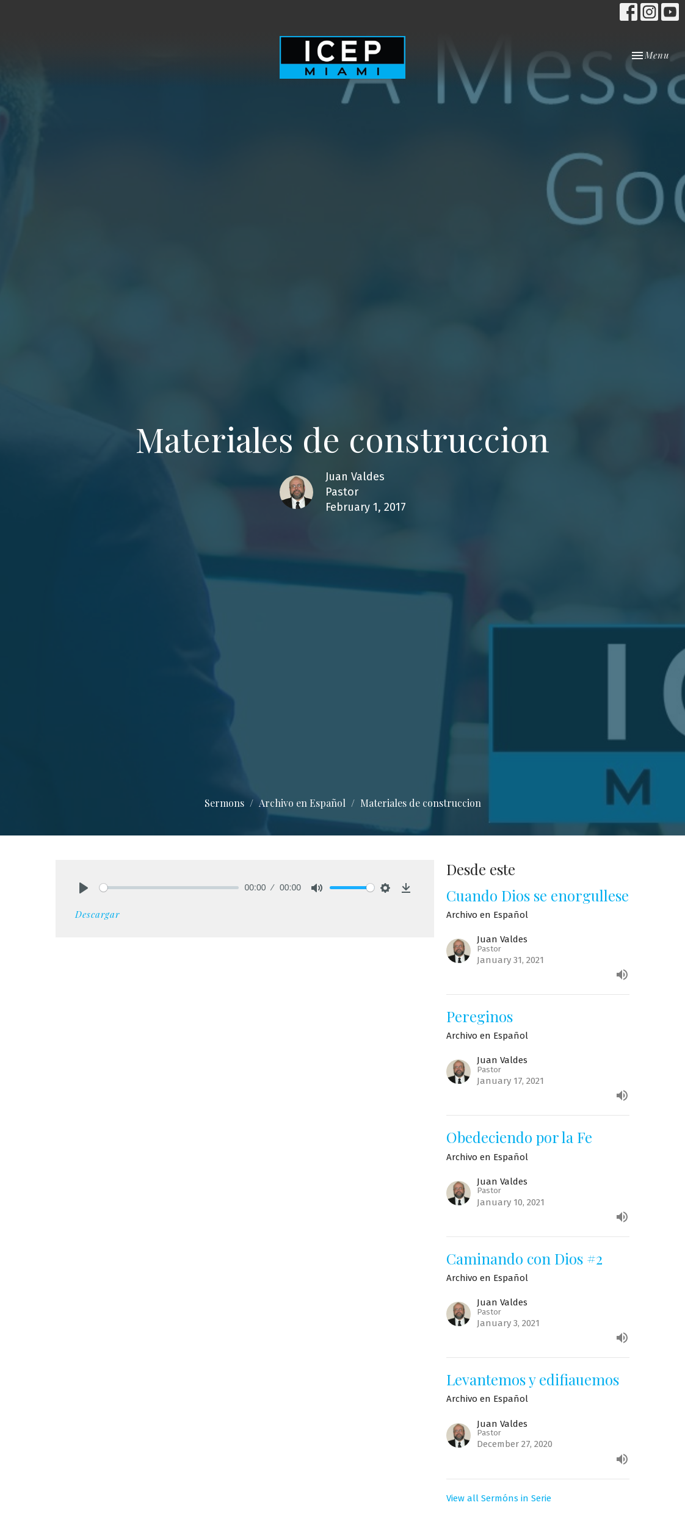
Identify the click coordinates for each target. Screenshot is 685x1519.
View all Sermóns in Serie (498, 1498)
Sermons (224, 802)
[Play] (83, 888)
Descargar (97, 914)
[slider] (169, 887)
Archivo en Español (302, 802)
